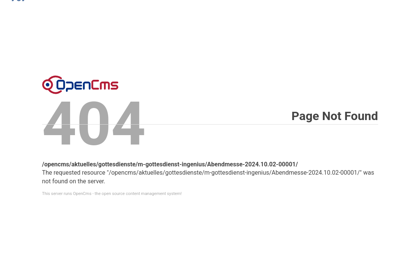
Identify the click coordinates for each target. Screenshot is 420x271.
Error (80, 84)
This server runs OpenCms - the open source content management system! (112, 194)
